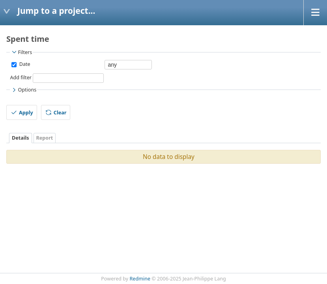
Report (44, 138)
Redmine (140, 278)
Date (24, 64)
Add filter (21, 77)
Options (23, 89)
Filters (21, 52)
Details (20, 138)
